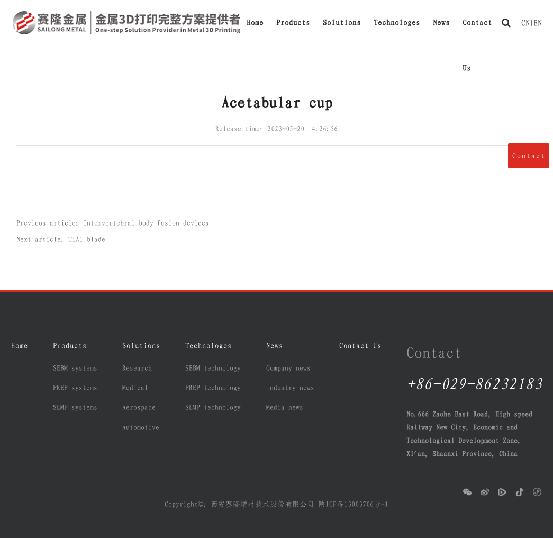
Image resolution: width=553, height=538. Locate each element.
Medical (135, 387)
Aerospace (139, 407)
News (441, 22)
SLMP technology (213, 407)
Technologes (397, 22)
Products (293, 22)
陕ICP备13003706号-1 (353, 504)
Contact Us (477, 32)
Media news (284, 407)
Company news (288, 368)
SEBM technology (213, 368)
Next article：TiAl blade (60, 239)
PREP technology (213, 387)
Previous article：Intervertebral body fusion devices (112, 223)
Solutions (342, 22)
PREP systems (75, 387)
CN (525, 23)
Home (255, 22)
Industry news (290, 387)
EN (537, 23)
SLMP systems (75, 407)
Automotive (140, 427)
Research (137, 368)
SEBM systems (75, 368)
